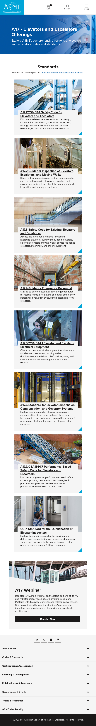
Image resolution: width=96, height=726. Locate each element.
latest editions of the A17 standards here (61, 72)
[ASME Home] (12, 7)
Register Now (47, 619)
